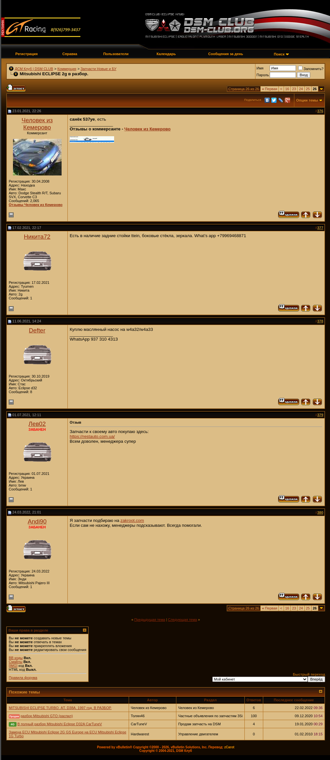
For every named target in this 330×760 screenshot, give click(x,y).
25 (308, 89)
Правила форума (23, 678)
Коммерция (66, 69)
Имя (259, 68)
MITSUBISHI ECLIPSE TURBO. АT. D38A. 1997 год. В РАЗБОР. (60, 708)
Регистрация (26, 54)
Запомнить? (311, 69)
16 (287, 89)
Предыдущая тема (149, 619)
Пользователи (115, 54)
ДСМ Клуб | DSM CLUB (34, 69)
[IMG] (13, 666)
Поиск (279, 54)
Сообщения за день (225, 54)
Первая (269, 89)
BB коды (16, 658)
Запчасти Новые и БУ (98, 69)
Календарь (166, 54)
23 (294, 89)
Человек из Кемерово (37, 124)
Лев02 (37, 423)
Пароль (262, 75)
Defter (37, 330)
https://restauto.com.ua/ (92, 436)
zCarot (229, 747)
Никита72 (37, 236)
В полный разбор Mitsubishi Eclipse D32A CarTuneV (60, 724)
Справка (69, 54)
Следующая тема (182, 619)
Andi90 (37, 521)
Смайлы (15, 662)
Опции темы (307, 100)
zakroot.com (132, 520)
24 (301, 89)
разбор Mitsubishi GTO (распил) (47, 716)
